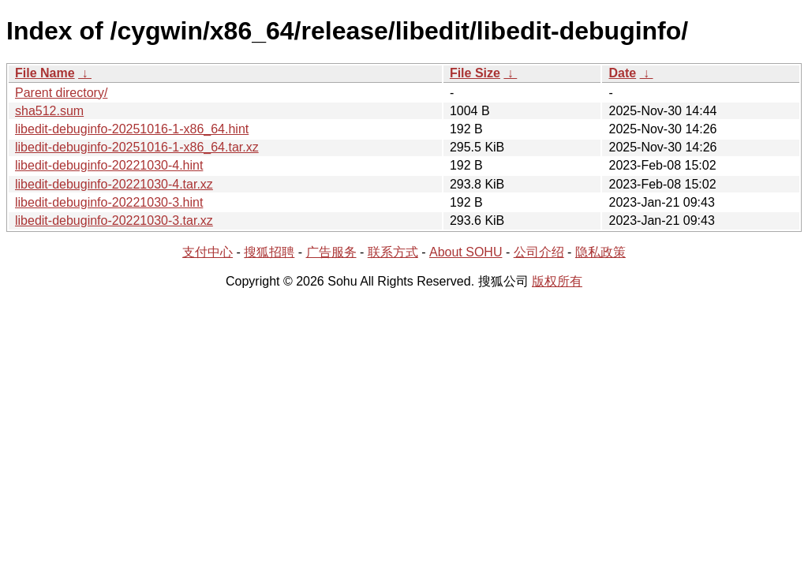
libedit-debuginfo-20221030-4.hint (109, 165)
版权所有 (557, 281)
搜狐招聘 (269, 252)
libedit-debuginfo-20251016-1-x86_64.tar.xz (137, 147)
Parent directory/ (61, 92)
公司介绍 (539, 252)
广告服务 (331, 252)
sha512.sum (49, 111)
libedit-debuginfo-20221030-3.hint (109, 202)
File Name (45, 73)
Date (622, 73)
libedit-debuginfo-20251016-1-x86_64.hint (132, 129)
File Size (475, 73)
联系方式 (393, 252)
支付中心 (207, 252)
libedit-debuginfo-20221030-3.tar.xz (114, 220)
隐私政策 (600, 252)
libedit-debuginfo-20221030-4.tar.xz (114, 184)
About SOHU (465, 252)
